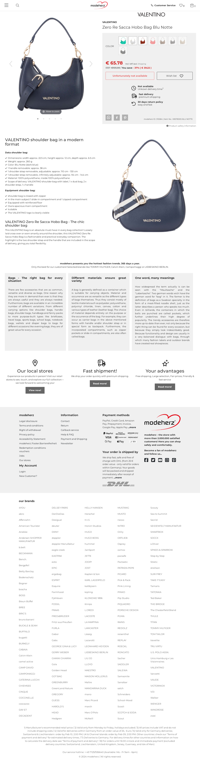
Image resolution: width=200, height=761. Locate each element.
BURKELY (24, 643)
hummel (90, 543)
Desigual (57, 519)
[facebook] (147, 460)
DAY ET (23, 709)
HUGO (88, 531)
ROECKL (122, 646)
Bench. (23, 559)
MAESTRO (90, 670)
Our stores (25, 460)
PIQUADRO (124, 604)
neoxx (121, 519)
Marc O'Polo (91, 712)
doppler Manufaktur (63, 543)
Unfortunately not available (130, 75)
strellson (155, 568)
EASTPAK (57, 555)
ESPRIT (56, 580)
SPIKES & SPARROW (161, 549)
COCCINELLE (26, 697)
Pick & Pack (124, 580)
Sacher (121, 658)
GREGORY (57, 694)
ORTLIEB (123, 537)
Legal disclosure (28, 421)
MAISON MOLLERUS (96, 676)
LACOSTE (90, 616)
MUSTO (122, 513)
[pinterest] (175, 460)
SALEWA (122, 670)
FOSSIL (56, 604)
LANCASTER (91, 628)
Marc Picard (91, 700)
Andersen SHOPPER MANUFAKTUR (30, 539)
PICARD (122, 574)
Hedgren (57, 718)
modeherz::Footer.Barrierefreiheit (38, 443)
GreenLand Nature (62, 688)
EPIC (54, 568)
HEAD (55, 712)
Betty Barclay (26, 571)
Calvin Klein (25, 655)
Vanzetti (155, 673)
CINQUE (23, 691)
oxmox (121, 549)
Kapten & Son (92, 574)
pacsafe (122, 555)
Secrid (153, 519)
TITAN (153, 622)
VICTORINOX (157, 685)
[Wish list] (182, 5)
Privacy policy (26, 434)
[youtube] (161, 460)
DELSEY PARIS (60, 507)
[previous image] (11, 64)
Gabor (55, 634)
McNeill (89, 718)
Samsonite (124, 676)
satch (121, 688)
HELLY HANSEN (94, 507)
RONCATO (123, 652)
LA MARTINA (92, 622)
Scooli (121, 706)
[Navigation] (7, 5)
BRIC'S (22, 613)
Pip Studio (123, 598)
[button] (175, 76)
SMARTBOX (156, 531)
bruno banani (26, 619)
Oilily (120, 531)
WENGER (155, 703)
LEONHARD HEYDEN (97, 646)
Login (22, 471)
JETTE (88, 555)
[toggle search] (16, 5)
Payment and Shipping (74, 439)
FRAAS (55, 610)
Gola (54, 664)
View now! (35, 390)
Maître (88, 682)
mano (88, 694)
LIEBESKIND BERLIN (96, 652)
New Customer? (28, 476)
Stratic (153, 562)
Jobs (21, 455)
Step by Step (157, 555)
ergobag (56, 574)
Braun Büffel (26, 601)
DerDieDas (58, 513)
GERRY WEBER (60, 652)
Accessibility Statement (32, 439)
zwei (153, 715)
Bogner (23, 583)
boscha (23, 589)
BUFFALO (24, 631)
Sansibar (122, 682)
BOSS (22, 595)
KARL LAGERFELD (95, 580)
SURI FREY (156, 574)
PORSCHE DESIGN (128, 610)
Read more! (100, 383)
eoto (54, 562)
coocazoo (24, 703)
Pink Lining (124, 586)
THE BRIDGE (157, 604)
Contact (65, 421)
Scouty (154, 507)
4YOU (22, 507)
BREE (22, 607)
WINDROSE (157, 709)
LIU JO (88, 658)
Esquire (56, 586)
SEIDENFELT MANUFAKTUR (165, 525)
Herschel (90, 513)
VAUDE (154, 679)
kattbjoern (90, 586)
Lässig (88, 634)
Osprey (121, 543)
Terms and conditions (31, 425)
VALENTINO (109, 22)
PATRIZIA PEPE (126, 568)
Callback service (70, 430)
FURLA (55, 628)
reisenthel (123, 634)
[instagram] (168, 460)
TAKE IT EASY (157, 580)
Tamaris (154, 586)
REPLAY (122, 640)
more (133, 427)
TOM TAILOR (157, 634)
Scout (121, 718)
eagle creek (58, 549)
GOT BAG (57, 676)
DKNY (55, 531)
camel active (26, 661)
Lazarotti (90, 640)
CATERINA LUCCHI (29, 679)
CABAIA (23, 649)
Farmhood (58, 592)
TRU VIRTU (156, 646)
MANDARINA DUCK (95, 688)
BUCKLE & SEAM (28, 625)
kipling (89, 592)
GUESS (55, 700)
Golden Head (59, 670)
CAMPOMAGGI (27, 673)
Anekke (23, 531)
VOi (152, 691)
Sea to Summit (158, 513)
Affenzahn (24, 519)
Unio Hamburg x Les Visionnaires (161, 660)
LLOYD (89, 664)
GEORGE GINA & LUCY (64, 646)
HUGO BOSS (92, 537)
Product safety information (181, 126)
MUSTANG (123, 507)
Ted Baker (156, 598)
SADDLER (123, 664)
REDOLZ (122, 628)
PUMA (121, 616)
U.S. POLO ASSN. (159, 652)
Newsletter (67, 443)
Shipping (142, 64)
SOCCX (154, 537)
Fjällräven (57, 598)
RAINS (121, 622)
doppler (56, 537)
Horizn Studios (93, 525)
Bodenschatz (26, 577)
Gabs (54, 640)
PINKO (121, 592)
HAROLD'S (58, 706)
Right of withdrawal (30, 430)
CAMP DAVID (26, 667)
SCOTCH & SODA (127, 712)
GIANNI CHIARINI (61, 658)
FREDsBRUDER (60, 616)
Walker (154, 697)
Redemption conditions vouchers (32, 449)
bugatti (23, 637)
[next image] (91, 64)
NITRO (121, 525)
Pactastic (123, 562)
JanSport (90, 549)
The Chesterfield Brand (163, 610)
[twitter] (154, 460)
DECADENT (25, 715)
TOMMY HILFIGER (160, 628)
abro (21, 513)
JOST (87, 568)
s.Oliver (154, 543)
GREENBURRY (60, 682)
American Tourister (29, 525)
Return (65, 425)
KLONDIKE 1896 (93, 598)
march (88, 706)
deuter (55, 525)
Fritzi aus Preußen (62, 622)
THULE (154, 616)
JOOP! (88, 562)
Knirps (88, 604)
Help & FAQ (67, 434)
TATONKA (155, 592)
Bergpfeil (24, 565)
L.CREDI (89, 610)
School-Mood (125, 700)
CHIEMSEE (25, 685)
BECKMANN (26, 553)
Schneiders (124, 694)
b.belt (22, 547)
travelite (155, 640)
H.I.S (87, 519)
